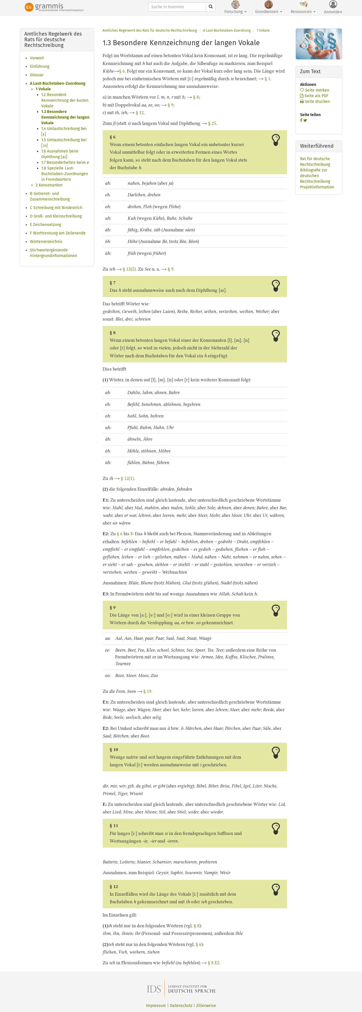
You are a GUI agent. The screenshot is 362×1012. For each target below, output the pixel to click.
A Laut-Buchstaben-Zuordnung (57, 83)
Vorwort (37, 58)
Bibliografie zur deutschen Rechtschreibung (315, 176)
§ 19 (147, 691)
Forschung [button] (235, 7)
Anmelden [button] (333, 7)
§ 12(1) (127, 478)
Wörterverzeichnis (46, 241)
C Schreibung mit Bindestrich (56, 207)
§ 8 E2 (213, 962)
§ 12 (140, 112)
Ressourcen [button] (303, 7)
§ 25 (212, 123)
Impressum (156, 1005)
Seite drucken (315, 101)
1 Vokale (43, 89)
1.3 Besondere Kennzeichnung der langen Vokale (65, 117)
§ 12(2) (129, 269)
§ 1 (267, 78)
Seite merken (314, 90)
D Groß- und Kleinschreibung (56, 216)
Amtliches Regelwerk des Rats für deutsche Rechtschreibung (150, 30)
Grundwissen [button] (268, 7)
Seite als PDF (314, 95)
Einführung (39, 66)
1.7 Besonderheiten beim (65, 162)
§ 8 (196, 97)
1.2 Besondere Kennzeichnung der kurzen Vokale (65, 100)
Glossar (37, 75)
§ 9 (170, 105)
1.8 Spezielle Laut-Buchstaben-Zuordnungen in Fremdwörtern (64, 174)
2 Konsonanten (49, 185)
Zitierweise (206, 1005)
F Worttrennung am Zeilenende (58, 233)
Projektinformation (317, 187)
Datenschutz (181, 1005)
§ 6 (122, 71)
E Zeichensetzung (45, 224)
